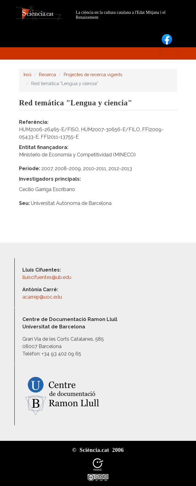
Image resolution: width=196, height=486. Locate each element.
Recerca (47, 74)
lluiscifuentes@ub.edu (47, 277)
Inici (27, 74)
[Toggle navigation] (168, 53)
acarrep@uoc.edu (42, 297)
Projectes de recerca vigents (93, 74)
